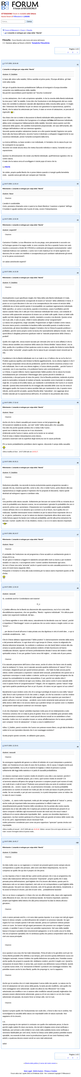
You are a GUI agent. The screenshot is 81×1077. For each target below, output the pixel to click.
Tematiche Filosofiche (41, 43)
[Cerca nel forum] (13, 21)
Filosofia (29, 30)
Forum (23, 30)
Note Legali (28, 1071)
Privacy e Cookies (50, 1071)
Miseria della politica (31, 1063)
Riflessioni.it (18, 16)
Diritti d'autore (38, 1071)
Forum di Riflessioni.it (12, 30)
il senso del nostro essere (47, 1063)
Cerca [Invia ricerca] (29, 21)
